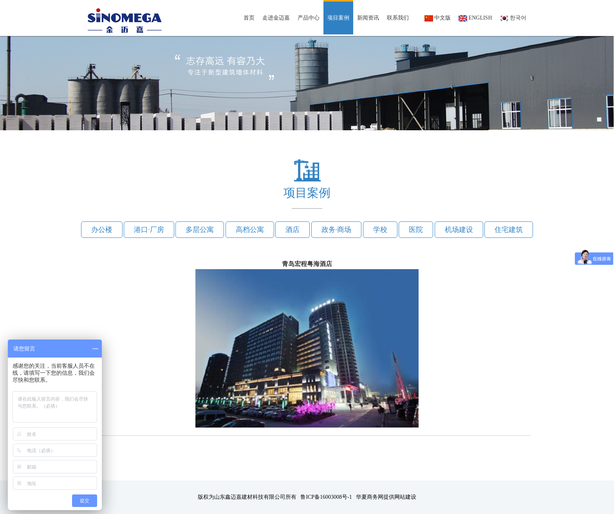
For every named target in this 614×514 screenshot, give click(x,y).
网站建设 (405, 497)
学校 (380, 230)
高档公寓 (250, 230)
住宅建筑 (509, 230)
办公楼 (101, 230)
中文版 (437, 18)
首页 (249, 18)
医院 (416, 230)
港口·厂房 (149, 230)
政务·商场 (336, 230)
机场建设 (459, 230)
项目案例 (338, 18)
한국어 (513, 18)
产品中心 (309, 18)
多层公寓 (200, 230)
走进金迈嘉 (276, 18)
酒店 (292, 230)
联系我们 (398, 18)
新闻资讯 (368, 18)
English (475, 18)
